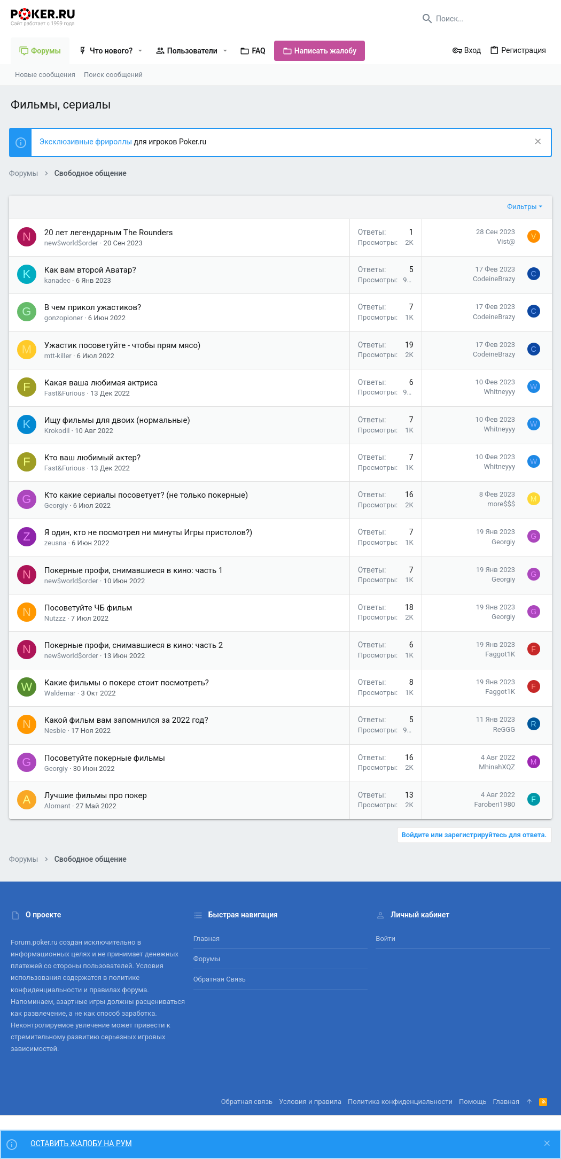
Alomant (59, 806)
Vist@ (504, 241)
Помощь (473, 1102)
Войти (385, 938)
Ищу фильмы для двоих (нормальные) (119, 420)
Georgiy (57, 505)
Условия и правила (310, 1102)
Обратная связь (219, 979)
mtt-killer (59, 356)
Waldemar (61, 693)
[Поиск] (483, 18)
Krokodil (59, 431)
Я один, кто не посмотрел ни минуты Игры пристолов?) (150, 532)
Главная (206, 938)
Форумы (207, 959)
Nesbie (56, 731)
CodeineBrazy (492, 279)
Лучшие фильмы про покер (97, 795)
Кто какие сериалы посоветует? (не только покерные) (148, 495)
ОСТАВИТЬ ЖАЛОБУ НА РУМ (81, 1143)
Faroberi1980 (492, 804)
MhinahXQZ (495, 767)
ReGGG (502, 729)
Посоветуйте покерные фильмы (106, 758)
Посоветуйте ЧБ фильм (90, 608)
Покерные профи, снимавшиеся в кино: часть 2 (135, 645)
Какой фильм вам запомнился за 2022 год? (128, 720)
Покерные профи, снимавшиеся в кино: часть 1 (135, 570)
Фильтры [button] (520, 207)
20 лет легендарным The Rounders (110, 232)
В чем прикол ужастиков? (94, 307)
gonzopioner (65, 318)
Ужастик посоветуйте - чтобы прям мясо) (124, 345)
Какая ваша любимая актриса (102, 383)
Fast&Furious (66, 393)
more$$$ (499, 504)
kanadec (59, 280)
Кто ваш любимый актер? (94, 457)
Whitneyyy (497, 392)
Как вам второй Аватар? (92, 270)
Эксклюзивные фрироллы (88, 141)
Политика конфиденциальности (400, 1102)
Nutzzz (56, 618)
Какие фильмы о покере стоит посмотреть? (128, 682)
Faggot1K (498, 654)
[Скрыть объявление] (535, 142)
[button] (140, 50)
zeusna (57, 543)
